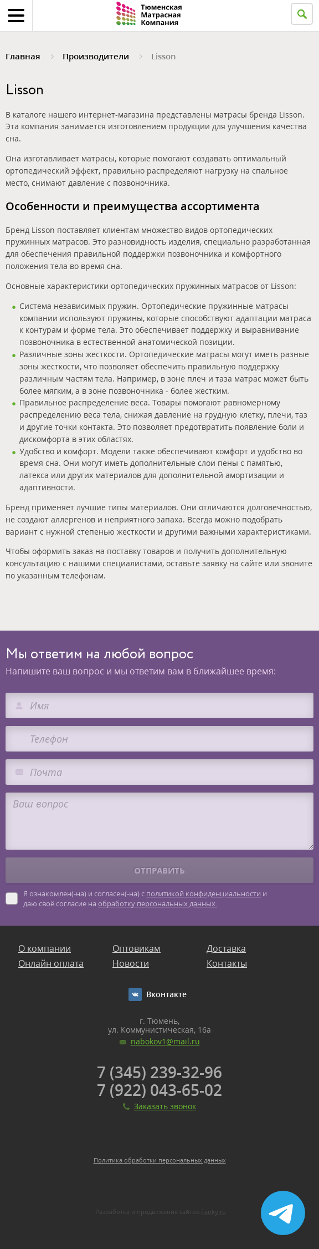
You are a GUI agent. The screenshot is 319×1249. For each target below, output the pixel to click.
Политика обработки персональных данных (160, 1160)
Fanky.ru (213, 1211)
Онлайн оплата (51, 963)
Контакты (227, 963)
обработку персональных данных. (157, 903)
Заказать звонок (165, 1106)
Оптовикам (136, 948)
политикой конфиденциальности (203, 893)
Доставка (226, 948)
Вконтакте (166, 994)
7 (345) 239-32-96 (159, 1072)
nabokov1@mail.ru (165, 1041)
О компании (44, 948)
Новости (130, 963)
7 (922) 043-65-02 (159, 1090)
